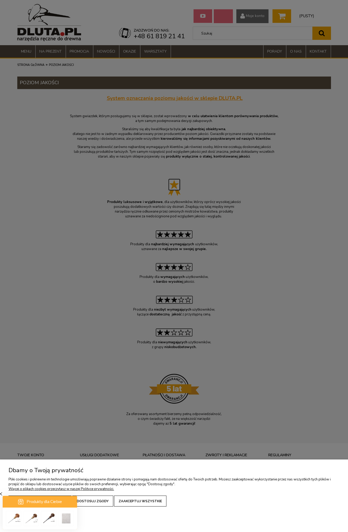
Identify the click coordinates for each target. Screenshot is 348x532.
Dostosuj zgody (93, 501)
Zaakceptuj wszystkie (140, 501)
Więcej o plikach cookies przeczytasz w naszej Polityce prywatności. (61, 489)
